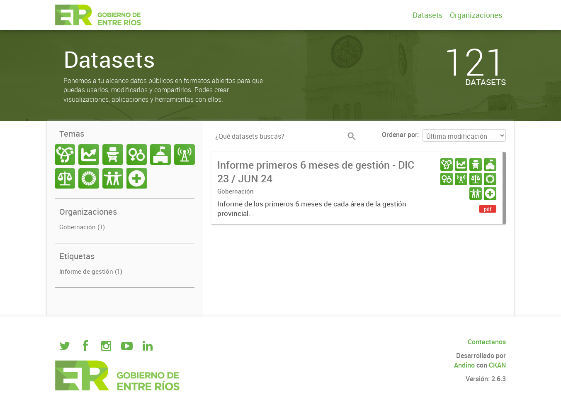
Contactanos (487, 341)
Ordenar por (399, 134)
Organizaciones (476, 15)
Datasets (427, 15)
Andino (464, 365)
